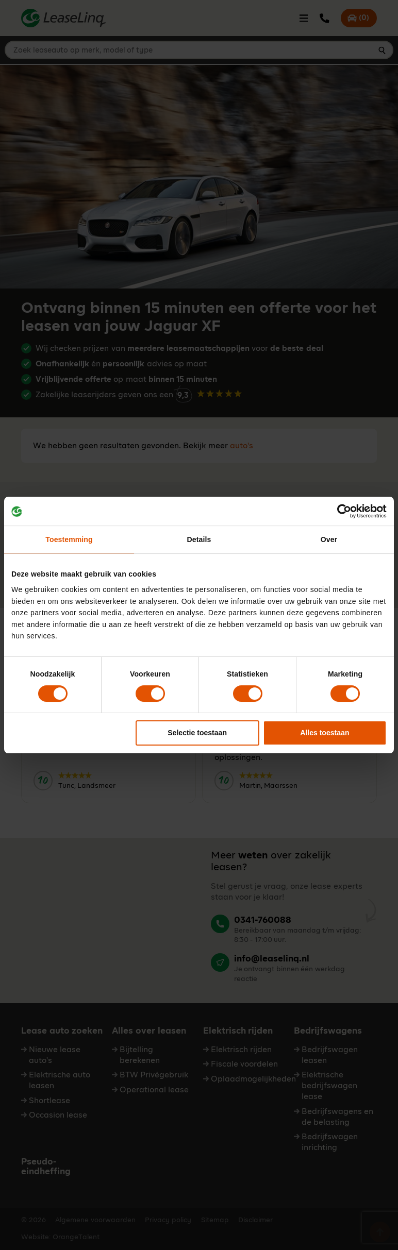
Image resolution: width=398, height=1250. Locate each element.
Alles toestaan (324, 733)
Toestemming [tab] (68, 539)
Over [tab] (329, 539)
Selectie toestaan (197, 733)
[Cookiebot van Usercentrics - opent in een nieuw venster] (341, 511)
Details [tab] (199, 539)
